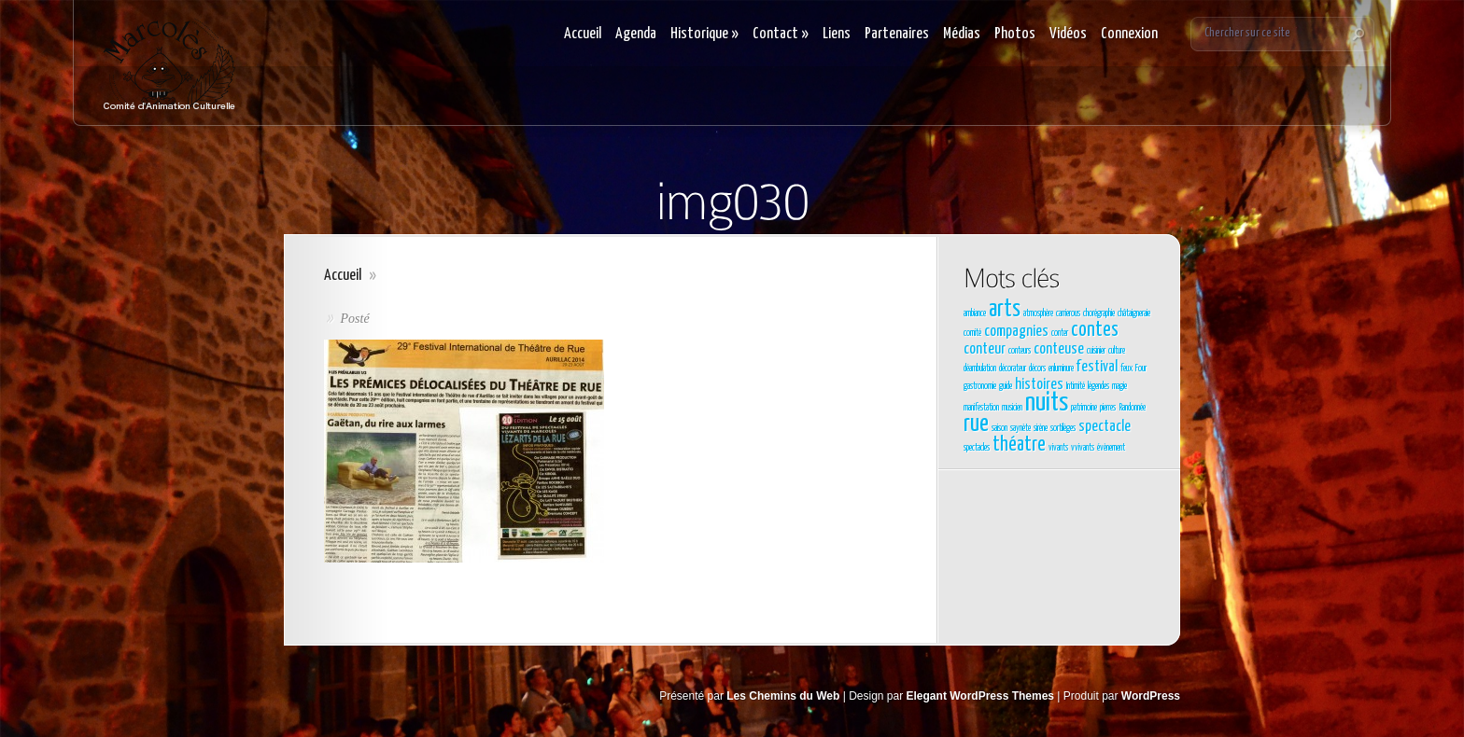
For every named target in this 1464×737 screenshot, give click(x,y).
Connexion (1129, 34)
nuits (1046, 403)
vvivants (1082, 447)
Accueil (582, 34)
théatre (1019, 445)
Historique (704, 34)
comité (972, 333)
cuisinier (1096, 350)
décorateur (1012, 368)
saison (999, 428)
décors (1037, 368)
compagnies (1016, 332)
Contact (781, 34)
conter (1059, 333)
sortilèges (1063, 428)
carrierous (1068, 313)
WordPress (1150, 695)
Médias (961, 34)
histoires (1039, 385)
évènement (1111, 447)
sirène (1041, 428)
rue (976, 424)
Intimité (1075, 386)
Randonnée (1132, 407)
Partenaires (897, 34)
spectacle (1104, 427)
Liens (837, 34)
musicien (1012, 407)
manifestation (981, 407)
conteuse (1059, 349)
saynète (1020, 428)
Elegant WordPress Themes (981, 695)
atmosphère (1038, 313)
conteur (985, 349)
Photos (1014, 34)
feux (1126, 368)
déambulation (980, 368)
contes (1095, 330)
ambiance (975, 313)
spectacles (977, 447)
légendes (1098, 386)
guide (1005, 386)
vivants (1058, 447)
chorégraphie (1099, 313)
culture (1116, 350)
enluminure (1061, 368)
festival (1097, 367)
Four (1141, 368)
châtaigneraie (1134, 313)
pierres (1108, 407)
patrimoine (1084, 407)
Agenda (635, 34)
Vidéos (1068, 34)
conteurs (1019, 350)
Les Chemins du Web (782, 695)
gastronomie (980, 386)
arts (1005, 310)
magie (1119, 386)
